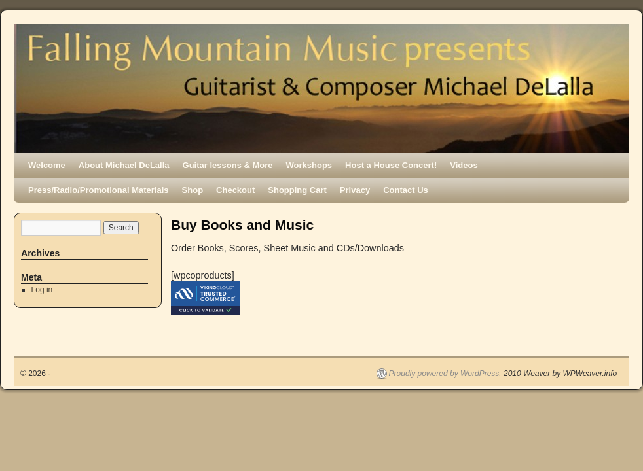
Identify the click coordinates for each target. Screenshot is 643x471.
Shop (193, 190)
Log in (42, 289)
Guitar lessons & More (228, 165)
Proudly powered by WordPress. (445, 373)
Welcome (46, 165)
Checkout (235, 190)
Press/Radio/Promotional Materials (98, 190)
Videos (463, 165)
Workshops (309, 165)
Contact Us (405, 190)
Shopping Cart (297, 190)
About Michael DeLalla (124, 165)
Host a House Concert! (391, 165)
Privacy (355, 190)
